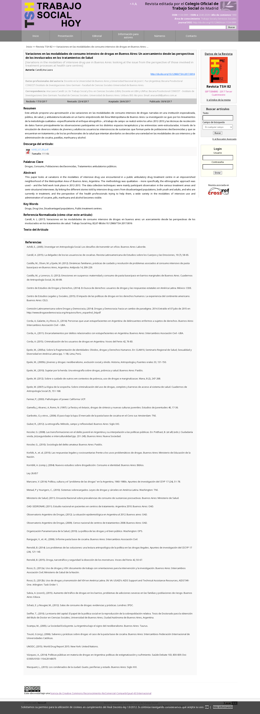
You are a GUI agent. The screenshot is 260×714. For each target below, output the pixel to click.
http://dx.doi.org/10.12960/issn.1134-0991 (215, 22)
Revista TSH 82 (44, 46)
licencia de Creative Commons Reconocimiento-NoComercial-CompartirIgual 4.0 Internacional (100, 693)
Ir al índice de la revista (219, 99)
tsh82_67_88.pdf (40, 151)
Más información (223, 707)
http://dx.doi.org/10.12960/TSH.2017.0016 (173, 74)
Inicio (29, 46)
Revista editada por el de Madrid (181, 5)
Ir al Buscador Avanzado (225, 139)
